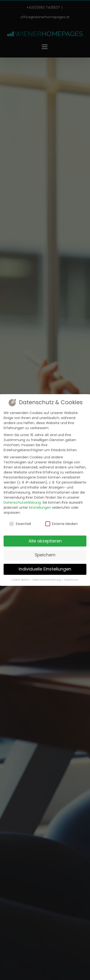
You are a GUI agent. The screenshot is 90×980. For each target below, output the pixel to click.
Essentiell (20, 523)
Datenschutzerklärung (22, 502)
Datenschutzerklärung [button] (46, 580)
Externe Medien (61, 523)
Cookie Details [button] (21, 580)
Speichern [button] (45, 555)
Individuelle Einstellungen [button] (45, 569)
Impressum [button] (71, 580)
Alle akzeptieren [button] (45, 541)
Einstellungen (40, 507)
